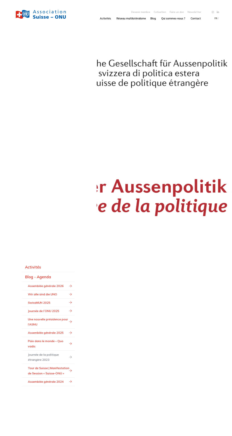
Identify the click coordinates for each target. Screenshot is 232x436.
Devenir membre (140, 11)
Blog (153, 18)
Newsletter (194, 11)
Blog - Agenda (38, 276)
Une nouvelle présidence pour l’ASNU (50, 321)
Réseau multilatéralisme (131, 18)
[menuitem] (215, 18)
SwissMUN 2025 (50, 302)
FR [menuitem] (215, 18)
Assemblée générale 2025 (50, 332)
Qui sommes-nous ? (173, 18)
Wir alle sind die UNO (50, 294)
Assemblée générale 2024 (50, 381)
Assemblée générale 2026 (50, 286)
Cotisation (160, 11)
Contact (196, 18)
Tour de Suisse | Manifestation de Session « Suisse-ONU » (50, 370)
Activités (105, 18)
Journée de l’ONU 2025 (50, 311)
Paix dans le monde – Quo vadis (50, 343)
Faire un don (177, 11)
